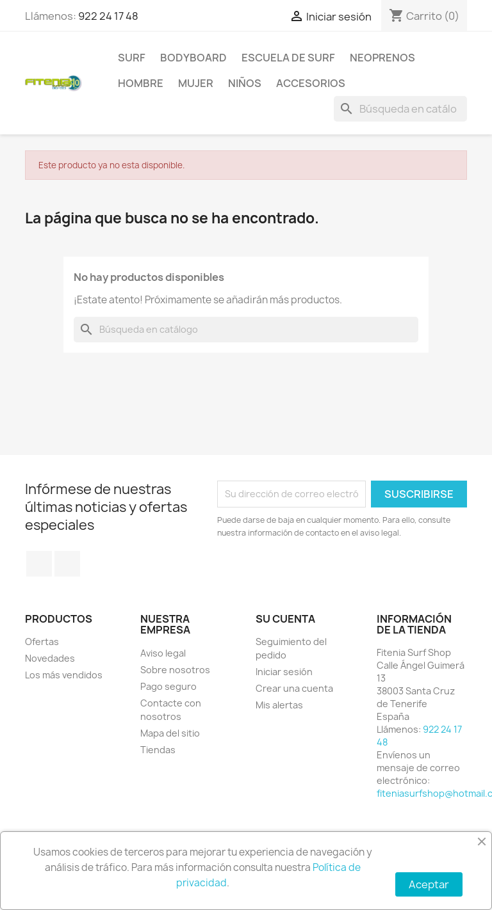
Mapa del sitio (170, 733)
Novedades (50, 658)
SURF (131, 58)
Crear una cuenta (294, 688)
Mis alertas (279, 705)
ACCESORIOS (310, 83)
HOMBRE (140, 83)
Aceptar (429, 884)
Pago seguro (168, 686)
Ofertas (42, 641)
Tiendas (158, 750)
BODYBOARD (193, 58)
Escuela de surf (288, 58)
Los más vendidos (63, 675)
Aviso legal (163, 653)
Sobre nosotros (175, 670)
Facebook (39, 564)
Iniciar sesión (284, 672)
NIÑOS (244, 83)
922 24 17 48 (108, 16)
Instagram (67, 564)
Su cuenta (285, 619)
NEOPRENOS (382, 58)
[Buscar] (400, 109)
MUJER (195, 83)
